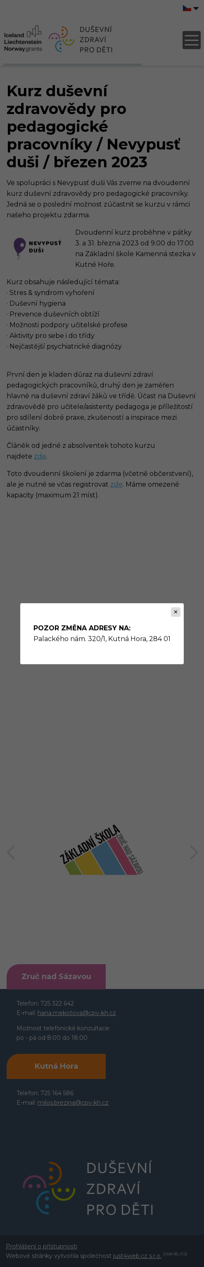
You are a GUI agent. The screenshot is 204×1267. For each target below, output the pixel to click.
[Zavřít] (175, 612)
